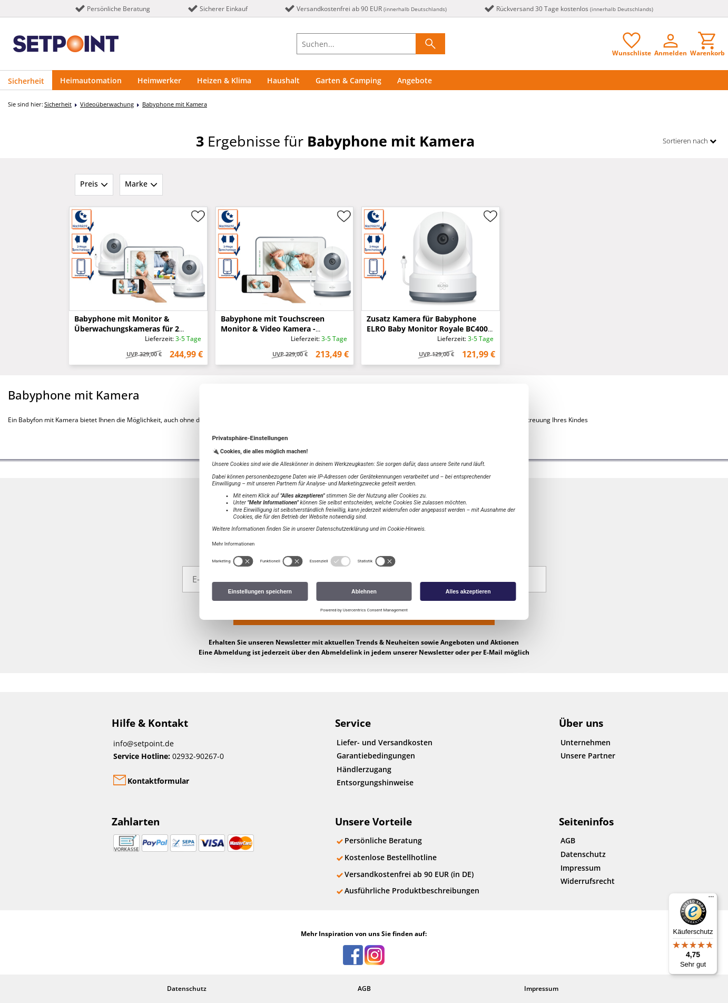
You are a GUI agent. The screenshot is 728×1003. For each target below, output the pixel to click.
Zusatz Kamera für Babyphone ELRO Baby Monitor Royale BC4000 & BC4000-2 (429, 329)
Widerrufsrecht (587, 881)
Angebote (414, 80)
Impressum (580, 868)
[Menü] (711, 899)
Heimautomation (91, 80)
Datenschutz (583, 854)
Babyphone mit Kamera (174, 104)
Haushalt (283, 80)
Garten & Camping (348, 80)
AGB (567, 840)
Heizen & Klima (224, 80)
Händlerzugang (364, 769)
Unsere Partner (587, 756)
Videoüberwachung (107, 104)
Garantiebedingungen (376, 756)
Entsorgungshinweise (375, 782)
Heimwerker (159, 80)
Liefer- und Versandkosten (384, 742)
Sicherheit (26, 81)
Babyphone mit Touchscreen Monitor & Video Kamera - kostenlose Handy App (272, 329)
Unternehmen (585, 742)
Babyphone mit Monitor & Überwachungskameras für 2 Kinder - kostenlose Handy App (131, 329)
